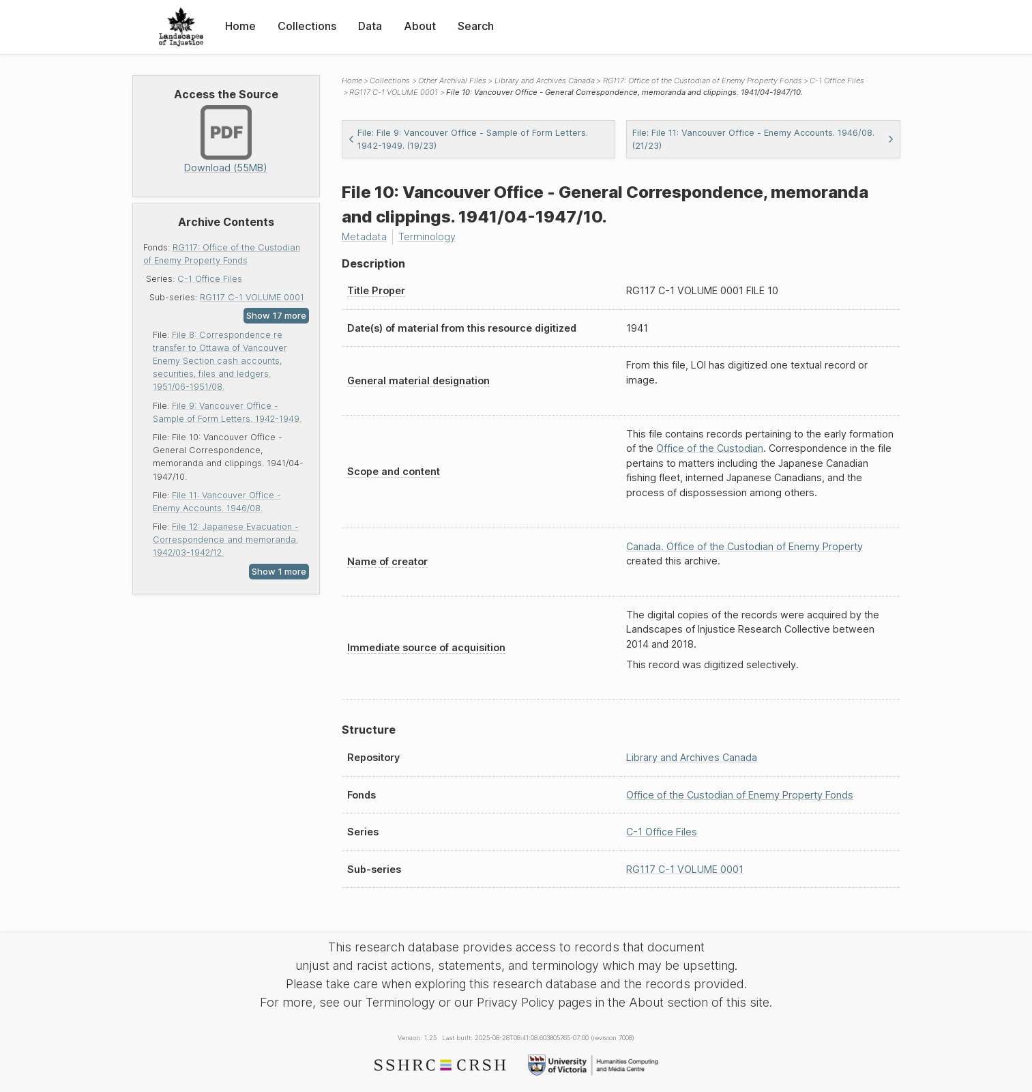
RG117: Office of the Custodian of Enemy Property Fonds (702, 80)
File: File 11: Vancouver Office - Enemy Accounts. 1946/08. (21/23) (763, 139)
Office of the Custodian (709, 448)
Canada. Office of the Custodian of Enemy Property (744, 546)
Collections (307, 26)
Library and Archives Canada (545, 80)
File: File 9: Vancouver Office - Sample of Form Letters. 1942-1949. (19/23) (468, 139)
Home (240, 26)
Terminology (427, 236)
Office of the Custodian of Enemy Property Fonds (739, 795)
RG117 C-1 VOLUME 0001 (252, 297)
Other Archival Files (452, 80)
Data (370, 26)
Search (476, 26)
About (420, 26)
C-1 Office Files (209, 279)
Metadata (364, 236)
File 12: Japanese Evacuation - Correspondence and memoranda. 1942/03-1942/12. (226, 539)
